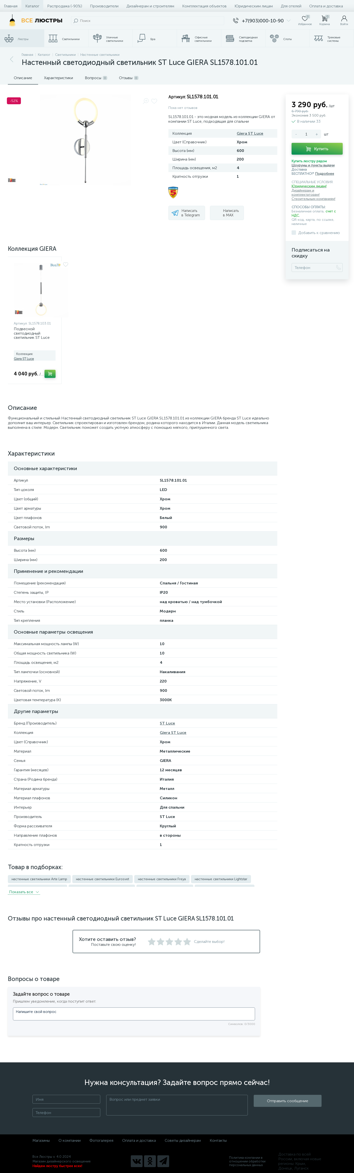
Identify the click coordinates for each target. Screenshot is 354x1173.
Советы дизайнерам (183, 1137)
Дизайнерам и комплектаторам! (306, 192)
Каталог (32, 6)
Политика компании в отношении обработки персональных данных (247, 1158)
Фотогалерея (101, 1137)
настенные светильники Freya (162, 879)
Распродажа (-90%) (64, 6)
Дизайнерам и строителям (150, 6)
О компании (70, 1137)
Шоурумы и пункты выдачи (313, 165)
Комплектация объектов (204, 6)
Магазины (41, 1137)
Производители (104, 6)
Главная (10, 6)
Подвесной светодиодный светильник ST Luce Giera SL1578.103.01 (32, 335)
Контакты (218, 1137)
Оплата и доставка (326, 6)
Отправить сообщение (287, 1102)
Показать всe (24, 889)
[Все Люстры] (34, 21)
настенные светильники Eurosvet (102, 879)
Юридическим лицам (254, 6)
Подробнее (324, 174)
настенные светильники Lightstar (221, 879)
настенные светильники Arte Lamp (39, 879)
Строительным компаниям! (313, 199)
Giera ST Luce (250, 133)
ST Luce (167, 723)
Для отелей (291, 6)
